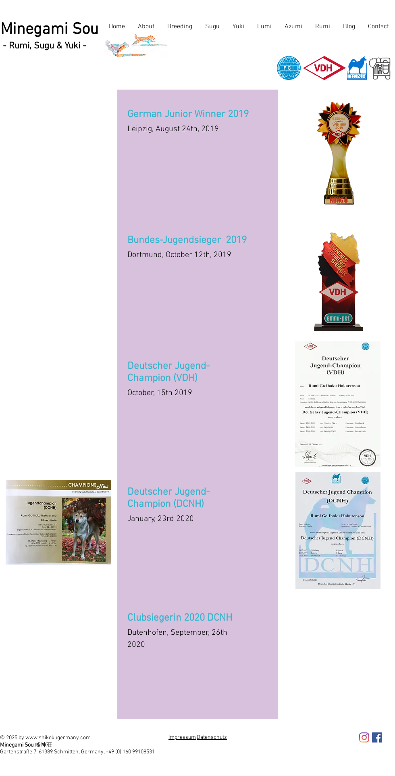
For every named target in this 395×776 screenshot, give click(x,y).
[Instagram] (364, 737)
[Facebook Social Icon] (377, 737)
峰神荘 (43, 744)
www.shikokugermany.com (58, 737)
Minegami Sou (49, 30)
